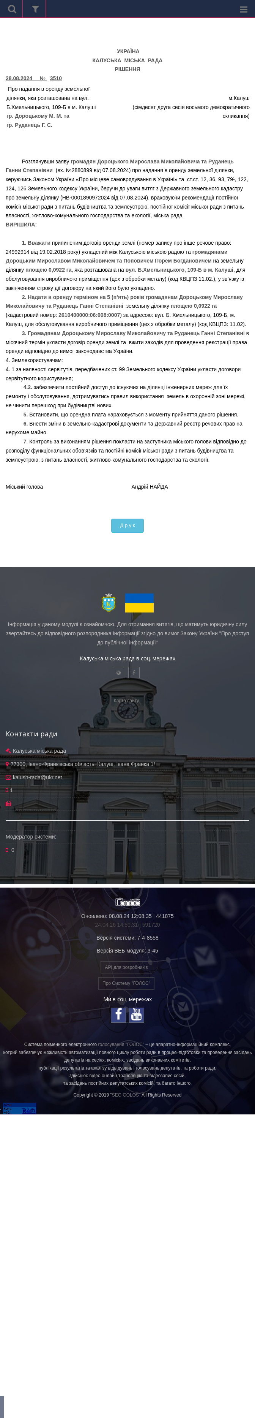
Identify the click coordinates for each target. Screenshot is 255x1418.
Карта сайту (126, 700)
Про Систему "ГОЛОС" (126, 983)
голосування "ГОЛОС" (121, 1044)
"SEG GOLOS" (125, 1095)
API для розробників (126, 967)
